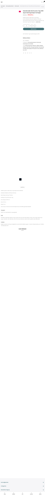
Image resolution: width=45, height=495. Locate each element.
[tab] (22, 187)
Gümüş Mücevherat (9, 6)
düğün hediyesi (40, 45)
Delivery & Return (26, 38)
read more (38, 22)
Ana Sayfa (3, 6)
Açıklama (22, 187)
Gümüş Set (17, 6)
